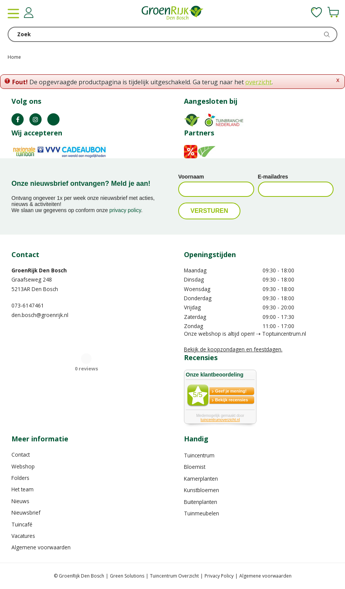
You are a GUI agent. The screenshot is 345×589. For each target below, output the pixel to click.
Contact (20, 454)
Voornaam (191, 177)
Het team (22, 489)
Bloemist (194, 466)
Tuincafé (21, 524)
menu (13, 13)
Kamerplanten (201, 478)
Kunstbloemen (201, 490)
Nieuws (20, 501)
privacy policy (125, 210)
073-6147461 (27, 305)
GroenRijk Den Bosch (39, 270)
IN (35, 119)
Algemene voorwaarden (41, 547)
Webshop (23, 466)
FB (17, 119)
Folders (20, 477)
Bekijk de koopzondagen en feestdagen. (233, 349)
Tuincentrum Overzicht (174, 576)
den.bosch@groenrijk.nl (39, 315)
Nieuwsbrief (25, 512)
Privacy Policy (219, 576)
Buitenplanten (200, 501)
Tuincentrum (199, 455)
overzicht (258, 82)
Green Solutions (127, 576)
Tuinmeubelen (201, 513)
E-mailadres (273, 177)
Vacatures (23, 535)
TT (53, 119)
